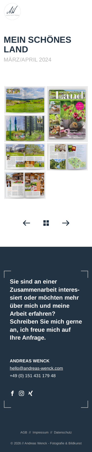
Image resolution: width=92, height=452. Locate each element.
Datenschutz (63, 432)
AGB (23, 432)
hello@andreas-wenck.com (36, 368)
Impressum (41, 432)
